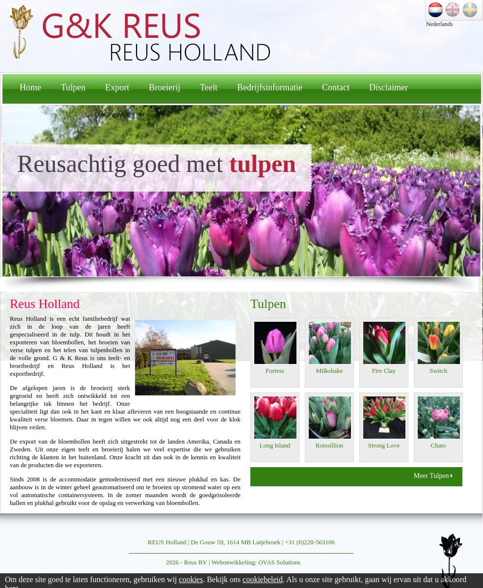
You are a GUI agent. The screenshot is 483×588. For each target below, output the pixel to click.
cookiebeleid (262, 579)
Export (117, 87)
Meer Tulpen (433, 475)
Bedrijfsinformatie (269, 87)
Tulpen (73, 87)
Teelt (208, 87)
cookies (191, 579)
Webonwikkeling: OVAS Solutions (256, 562)
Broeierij (164, 87)
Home (30, 87)
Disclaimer (388, 87)
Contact (335, 87)
